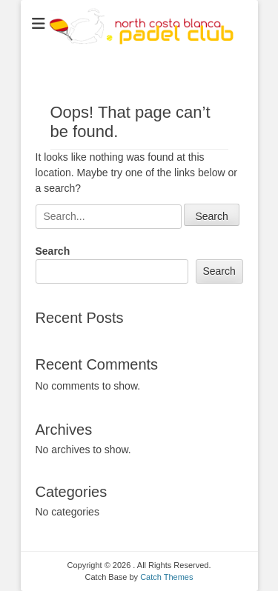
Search (53, 251)
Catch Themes (166, 576)
